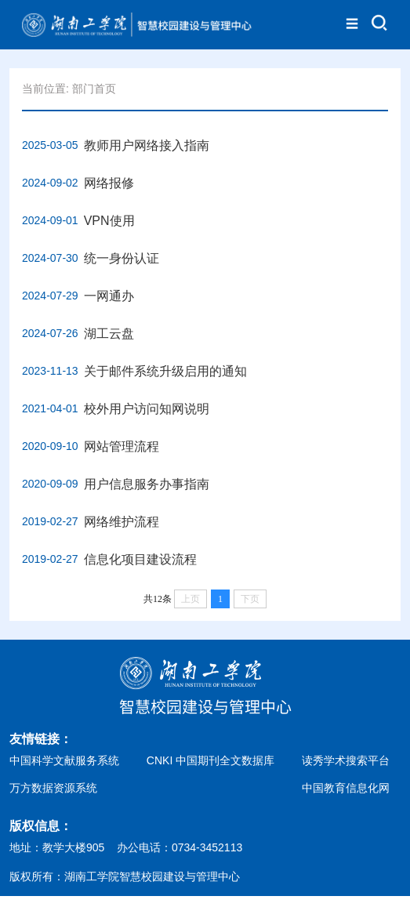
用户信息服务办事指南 (146, 484)
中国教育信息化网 (346, 788)
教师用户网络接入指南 (146, 145)
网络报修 (109, 183)
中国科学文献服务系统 (64, 760)
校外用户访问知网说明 (146, 408)
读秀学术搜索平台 (346, 760)
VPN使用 (109, 220)
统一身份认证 (121, 258)
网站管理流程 (121, 446)
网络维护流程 (121, 521)
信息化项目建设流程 (140, 559)
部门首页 (94, 88)
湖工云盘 (109, 333)
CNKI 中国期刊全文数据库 (210, 760)
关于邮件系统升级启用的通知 (165, 371)
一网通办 (109, 296)
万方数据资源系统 (53, 788)
